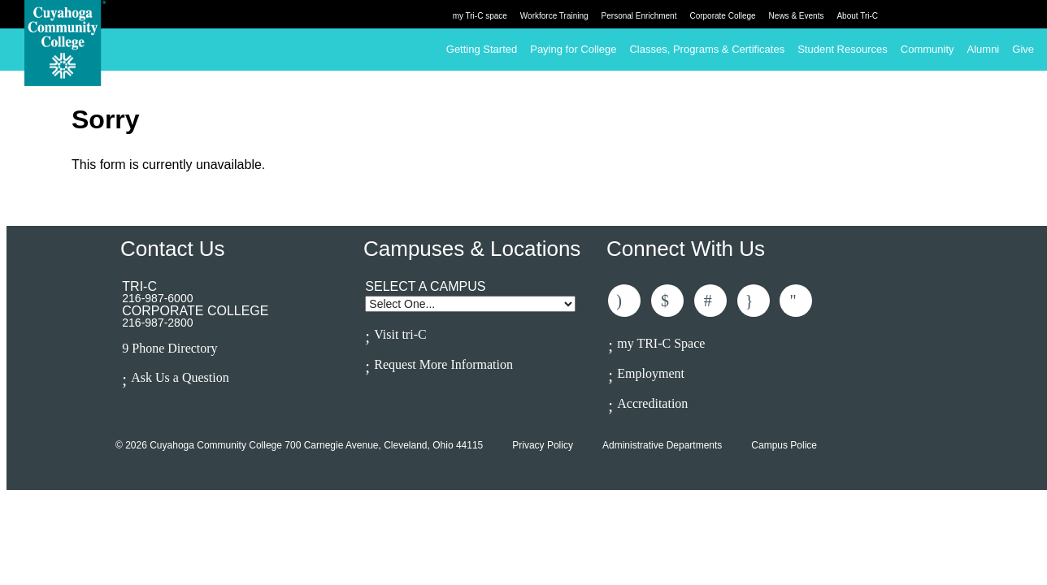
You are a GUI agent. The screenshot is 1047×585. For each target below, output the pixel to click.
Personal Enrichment (639, 15)
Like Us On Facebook (624, 300)
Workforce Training (554, 15)
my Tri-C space (480, 15)
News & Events (796, 15)
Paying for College (573, 49)
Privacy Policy (542, 445)
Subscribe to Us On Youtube (796, 300)
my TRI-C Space (661, 343)
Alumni (983, 49)
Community (927, 49)
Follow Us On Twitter (667, 300)
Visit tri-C (400, 334)
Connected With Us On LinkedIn (710, 300)
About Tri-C (857, 15)
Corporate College (722, 15)
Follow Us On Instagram (753, 300)
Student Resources (842, 49)
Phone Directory (174, 348)
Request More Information (443, 364)
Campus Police (784, 445)
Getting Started (481, 49)
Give (1023, 49)
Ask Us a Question (179, 377)
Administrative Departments (662, 445)
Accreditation (652, 403)
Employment (650, 373)
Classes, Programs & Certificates (706, 49)
